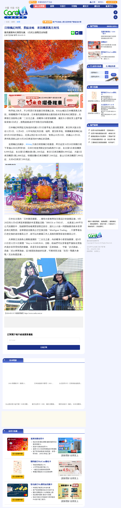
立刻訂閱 (43, 347)
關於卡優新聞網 (93, 221)
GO (113, 75)
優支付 (85, 6)
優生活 (97, 6)
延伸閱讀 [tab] (13, 360)
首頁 (7, 22)
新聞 (52, 6)
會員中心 (109, 6)
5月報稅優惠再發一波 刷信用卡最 (103, 139)
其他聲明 (99, 226)
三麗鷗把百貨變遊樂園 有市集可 (103, 142)
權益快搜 (110, 66)
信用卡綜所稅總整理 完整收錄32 (103, 130)
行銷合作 (111, 224)
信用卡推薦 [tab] (12, 431)
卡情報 (74, 6)
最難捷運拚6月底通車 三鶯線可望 (103, 136)
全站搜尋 (111, 2)
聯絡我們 (91, 226)
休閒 (18, 22)
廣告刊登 (103, 224)
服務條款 (113, 221)
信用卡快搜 (95, 66)
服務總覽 (104, 221)
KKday (29, 144)
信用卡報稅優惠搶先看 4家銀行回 (103, 133)
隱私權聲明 (94, 224)
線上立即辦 (39, 6)
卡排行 (62, 6)
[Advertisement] (43, 322)
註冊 (92, 2)
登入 (101, 2)
